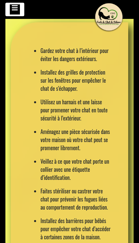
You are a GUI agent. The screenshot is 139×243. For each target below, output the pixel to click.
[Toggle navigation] (14, 9)
